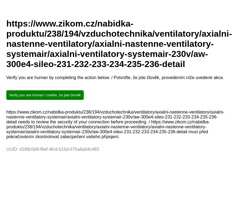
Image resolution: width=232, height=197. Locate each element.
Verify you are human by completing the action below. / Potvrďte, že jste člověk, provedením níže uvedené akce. (115, 77)
